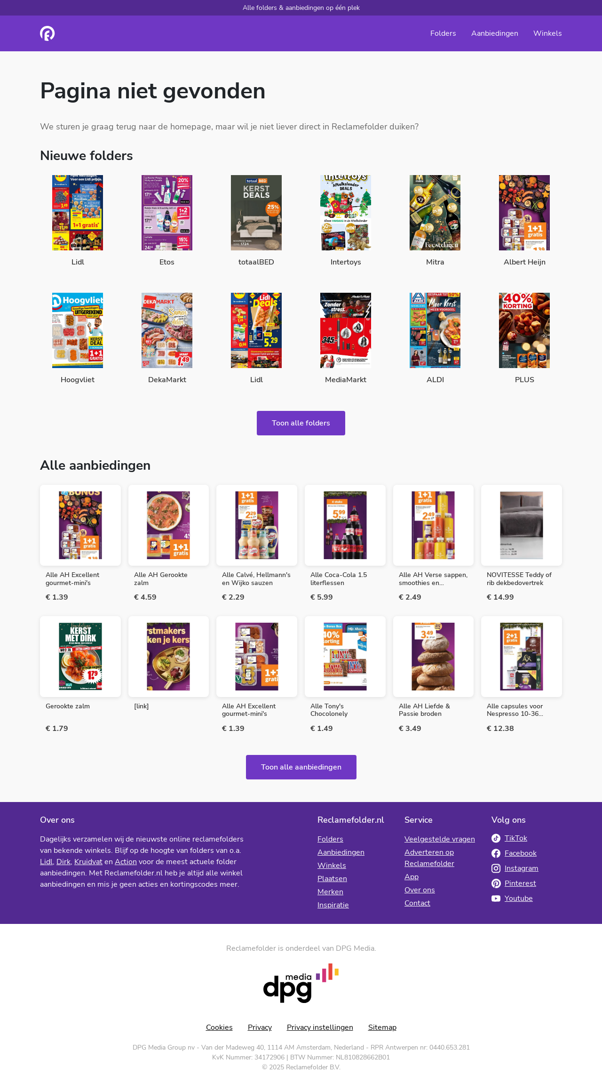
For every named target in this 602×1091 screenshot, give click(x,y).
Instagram (515, 868)
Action (126, 862)
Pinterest (513, 883)
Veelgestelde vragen (439, 839)
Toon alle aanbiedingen (301, 767)
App (411, 877)
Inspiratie (333, 905)
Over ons (419, 890)
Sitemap (382, 1027)
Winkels (547, 33)
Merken (330, 892)
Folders (443, 33)
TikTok (509, 838)
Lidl (46, 862)
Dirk (63, 862)
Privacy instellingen (320, 1027)
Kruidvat (88, 862)
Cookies (219, 1027)
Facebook (514, 853)
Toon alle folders (301, 423)
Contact (417, 903)
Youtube (512, 898)
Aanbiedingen (494, 33)
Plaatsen (332, 879)
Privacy (260, 1027)
